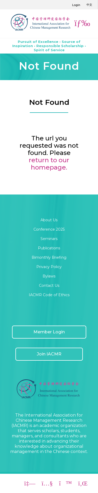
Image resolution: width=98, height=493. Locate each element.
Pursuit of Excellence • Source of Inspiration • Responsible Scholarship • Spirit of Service (49, 46)
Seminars (49, 238)
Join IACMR (49, 354)
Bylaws (49, 276)
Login (76, 5)
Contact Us (49, 285)
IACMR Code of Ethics (49, 295)
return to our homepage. (49, 163)
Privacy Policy (49, 266)
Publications (49, 248)
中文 (89, 5)
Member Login (49, 331)
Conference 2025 (49, 229)
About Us (49, 220)
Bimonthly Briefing (49, 257)
